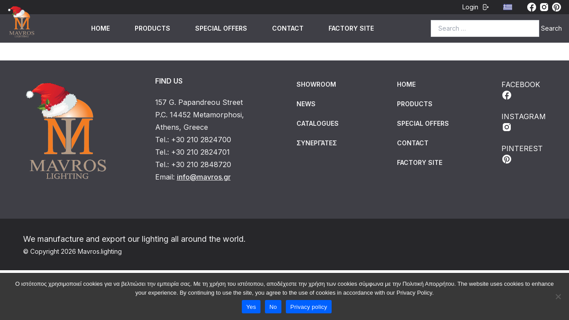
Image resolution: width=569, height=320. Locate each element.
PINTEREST (522, 154)
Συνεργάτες (317, 143)
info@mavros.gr (204, 176)
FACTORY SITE (351, 28)
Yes (251, 307)
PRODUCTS (152, 28)
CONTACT (288, 28)
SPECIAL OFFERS (221, 28)
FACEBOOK (520, 90)
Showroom (316, 84)
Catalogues (318, 123)
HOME (100, 28)
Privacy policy (308, 307)
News (306, 104)
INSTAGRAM (523, 122)
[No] (557, 296)
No (273, 307)
